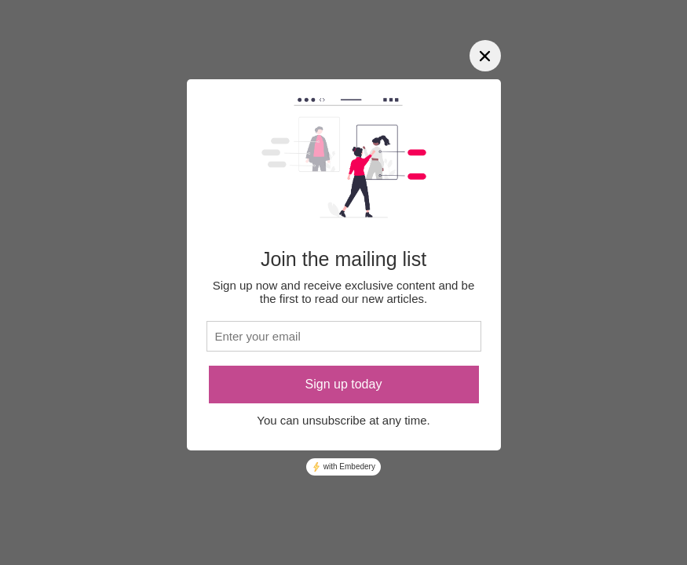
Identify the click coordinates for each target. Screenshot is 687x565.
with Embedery (343, 467)
